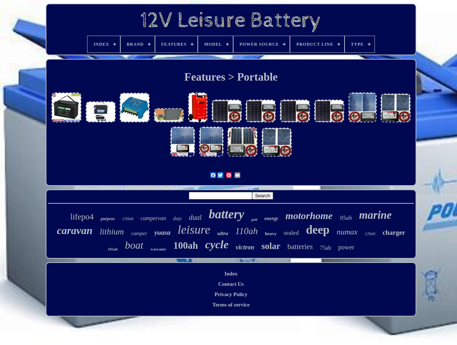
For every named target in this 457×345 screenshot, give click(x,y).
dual (195, 217)
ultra (222, 233)
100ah (185, 245)
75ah (325, 248)
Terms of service (231, 305)
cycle (217, 244)
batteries (300, 246)
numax (347, 231)
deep (318, 229)
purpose (108, 218)
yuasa (162, 232)
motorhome (308, 215)
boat (134, 245)
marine (375, 215)
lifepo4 (82, 216)
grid (254, 220)
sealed (290, 232)
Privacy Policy (231, 294)
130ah (128, 218)
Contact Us (230, 284)
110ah (246, 231)
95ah (346, 217)
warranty (158, 249)
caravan (74, 230)
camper (139, 233)
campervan (153, 218)
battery (226, 214)
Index (231, 273)
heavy (271, 233)
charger (394, 232)
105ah (113, 249)
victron (245, 247)
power (346, 247)
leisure (194, 229)
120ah (370, 233)
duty (177, 218)
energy (271, 218)
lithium (112, 231)
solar (270, 246)
